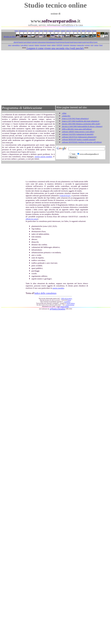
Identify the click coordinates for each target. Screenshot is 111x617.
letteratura (73, 45)
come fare (31, 31)
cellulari (28, 42)
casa (24, 42)
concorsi (31, 45)
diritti (45, 31)
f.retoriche (66, 45)
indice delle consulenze (45, 293)
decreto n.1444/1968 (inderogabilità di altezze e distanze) (82, 126)
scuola (84, 42)
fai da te (74, 31)
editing (54, 45)
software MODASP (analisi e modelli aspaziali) (79, 140)
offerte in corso (31, 219)
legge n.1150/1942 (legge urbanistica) (75, 119)
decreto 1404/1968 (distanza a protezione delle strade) (81, 124)
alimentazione (23, 31)
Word (101, 45)
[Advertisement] (55, 77)
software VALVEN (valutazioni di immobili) (77, 134)
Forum (94, 31)
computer (34, 42)
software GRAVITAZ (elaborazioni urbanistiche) (79, 137)
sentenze (50, 31)
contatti (63, 31)
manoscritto (80, 45)
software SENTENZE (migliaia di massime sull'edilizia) (82, 142)
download (43, 45)
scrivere (87, 45)
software (88, 31)
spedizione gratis (55, 39)
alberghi (16, 42)
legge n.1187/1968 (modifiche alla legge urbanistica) (80, 121)
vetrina (96, 45)
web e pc (68, 31)
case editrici (24, 45)
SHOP (83, 31)
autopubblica (16, 45)
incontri (67, 42)
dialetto (37, 45)
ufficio (91, 42)
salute (80, 42)
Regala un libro (10, 36)
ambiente (57, 31)
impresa (62, 42)
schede (37, 31)
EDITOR (59, 45)
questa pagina (70, 305)
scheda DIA (66, 116)
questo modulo (58, 288)
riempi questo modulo (43, 156)
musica (76, 42)
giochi (57, 42)
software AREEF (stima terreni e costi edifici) (78, 132)
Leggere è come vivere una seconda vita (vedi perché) (55, 48)
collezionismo (41, 42)
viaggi (95, 42)
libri (79, 31)
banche (21, 42)
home (16, 31)
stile (92, 45)
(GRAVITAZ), (65, 195)
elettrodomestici (50, 42)
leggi (41, 31)
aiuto (9, 45)
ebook (49, 45)
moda (71, 42)
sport (87, 42)
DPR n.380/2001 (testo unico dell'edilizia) (77, 129)
